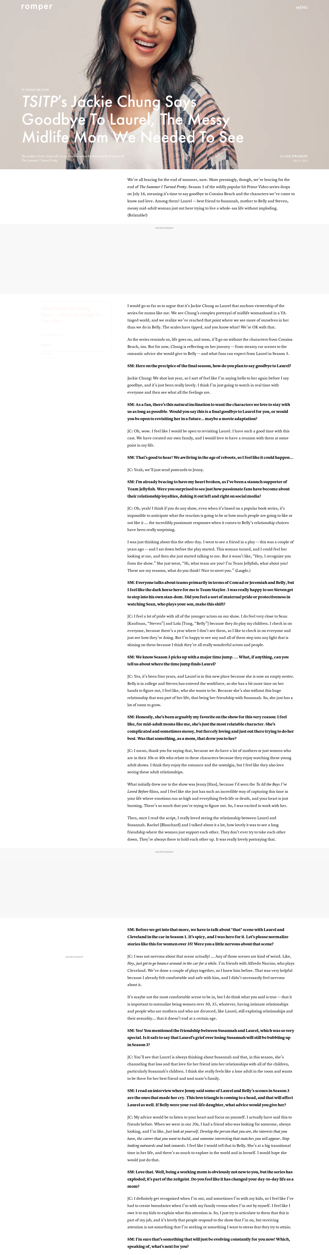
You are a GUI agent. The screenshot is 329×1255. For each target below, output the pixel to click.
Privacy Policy (46, 357)
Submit (46, 349)
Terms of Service (93, 355)
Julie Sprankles (296, 156)
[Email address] (74, 338)
